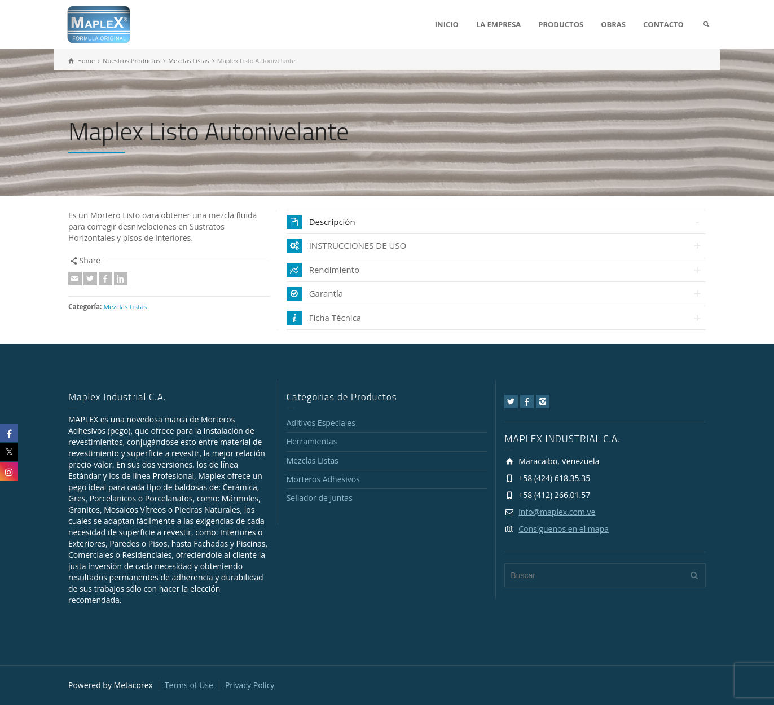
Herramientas (312, 441)
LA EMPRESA (498, 24)
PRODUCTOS (560, 24)
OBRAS (613, 24)
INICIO (447, 24)
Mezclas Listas (125, 306)
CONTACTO (663, 24)
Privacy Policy (249, 685)
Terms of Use (189, 685)
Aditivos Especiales (321, 422)
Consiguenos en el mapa (563, 528)
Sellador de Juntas (320, 497)
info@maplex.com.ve (556, 511)
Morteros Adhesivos (323, 479)
